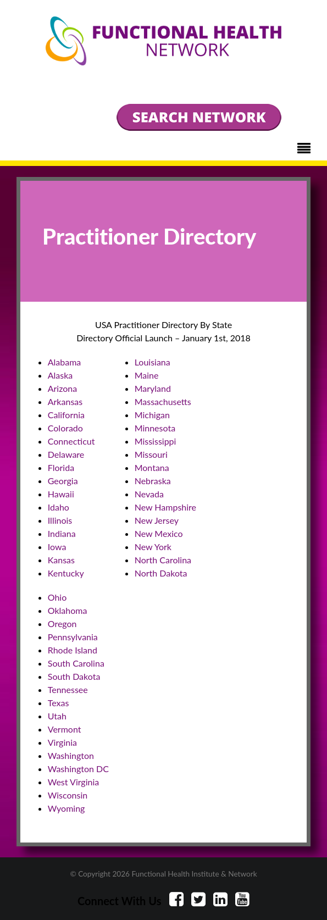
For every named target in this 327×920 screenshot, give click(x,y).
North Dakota (161, 573)
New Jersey (157, 520)
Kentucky (66, 573)
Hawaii (61, 494)
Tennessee (68, 689)
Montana (152, 467)
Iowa (57, 546)
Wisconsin (67, 795)
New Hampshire (165, 507)
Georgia (63, 480)
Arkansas (65, 401)
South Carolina (76, 663)
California (66, 414)
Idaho (58, 507)
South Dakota (74, 676)
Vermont (64, 729)
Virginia (62, 742)
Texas (58, 702)
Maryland (153, 388)
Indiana (62, 533)
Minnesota (155, 428)
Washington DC (78, 768)
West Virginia (73, 782)
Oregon (62, 623)
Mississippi (155, 441)
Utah (57, 716)
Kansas (61, 560)
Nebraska (153, 480)
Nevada (149, 494)
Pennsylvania (73, 636)
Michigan (152, 414)
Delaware (66, 454)
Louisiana (152, 362)
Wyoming (66, 808)
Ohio (57, 597)
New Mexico (159, 533)
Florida (61, 467)
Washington (71, 755)
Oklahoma (67, 610)
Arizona (62, 388)
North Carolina (163, 560)
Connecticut (71, 441)
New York (153, 546)
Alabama (64, 362)
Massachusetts (163, 401)
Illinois (60, 520)
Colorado (65, 428)
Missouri (151, 454)
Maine (147, 375)
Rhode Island (72, 650)
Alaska (60, 375)
